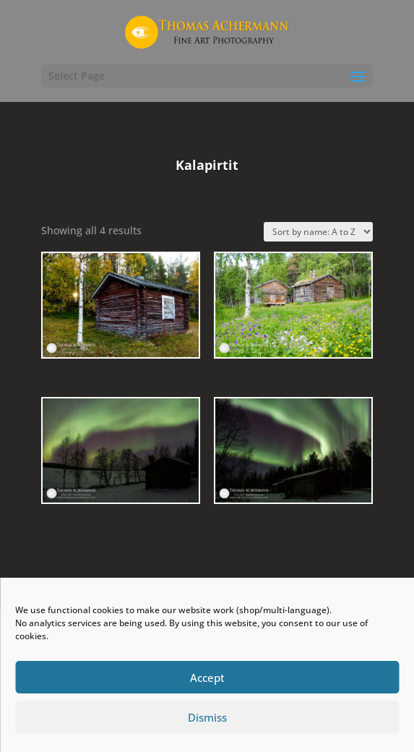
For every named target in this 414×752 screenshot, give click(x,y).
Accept (207, 677)
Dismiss (207, 717)
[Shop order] (318, 232)
